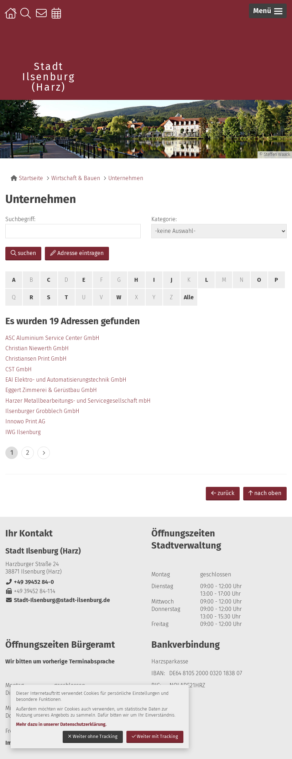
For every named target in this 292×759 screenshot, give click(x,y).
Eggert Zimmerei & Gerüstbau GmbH (51, 390)
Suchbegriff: (20, 219)
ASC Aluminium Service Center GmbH (52, 338)
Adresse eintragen (77, 253)
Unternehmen (125, 178)
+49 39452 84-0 (29, 582)
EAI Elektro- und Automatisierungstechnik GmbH (65, 379)
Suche (27, 17)
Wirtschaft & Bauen (75, 178)
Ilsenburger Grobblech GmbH (42, 411)
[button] (268, 11)
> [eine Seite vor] (43, 453)
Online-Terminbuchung (58, 17)
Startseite (11, 17)
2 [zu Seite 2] (27, 453)
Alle (189, 297)
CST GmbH (18, 369)
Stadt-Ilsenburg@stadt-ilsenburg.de (57, 600)
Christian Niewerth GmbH (37, 348)
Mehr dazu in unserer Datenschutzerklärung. (61, 724)
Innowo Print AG (25, 421)
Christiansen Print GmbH (36, 358)
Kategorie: (164, 219)
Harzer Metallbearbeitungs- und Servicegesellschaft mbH (78, 400)
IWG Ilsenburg (23, 432)
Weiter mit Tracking (155, 736)
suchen (23, 253)
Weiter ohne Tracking (93, 736)
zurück (222, 493)
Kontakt (43, 17)
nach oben (265, 493)
